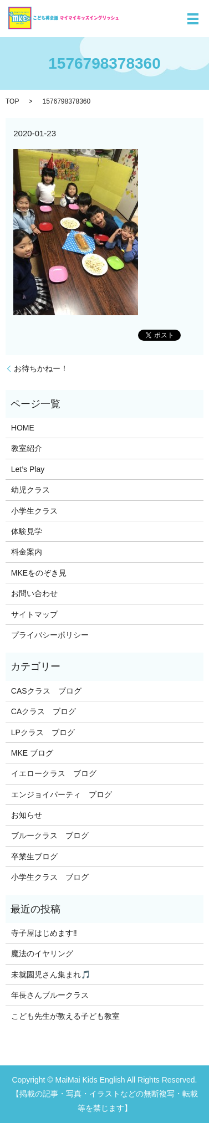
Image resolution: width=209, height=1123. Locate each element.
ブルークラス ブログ (50, 835)
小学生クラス (34, 510)
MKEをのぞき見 (39, 572)
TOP (12, 101)
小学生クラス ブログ (50, 877)
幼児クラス (30, 489)
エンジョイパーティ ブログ (61, 794)
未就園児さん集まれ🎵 (50, 974)
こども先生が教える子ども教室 (65, 1016)
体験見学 (26, 531)
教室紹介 (26, 448)
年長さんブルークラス (50, 995)
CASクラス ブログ (46, 690)
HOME (22, 427)
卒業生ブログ (34, 856)
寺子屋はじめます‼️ (44, 933)
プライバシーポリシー (50, 634)
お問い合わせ (34, 593)
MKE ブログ (32, 752)
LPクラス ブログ (43, 732)
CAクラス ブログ (43, 711)
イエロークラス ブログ (53, 773)
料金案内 (26, 551)
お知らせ (26, 815)
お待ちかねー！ (41, 368)
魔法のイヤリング (42, 953)
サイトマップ (34, 614)
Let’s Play (27, 469)
